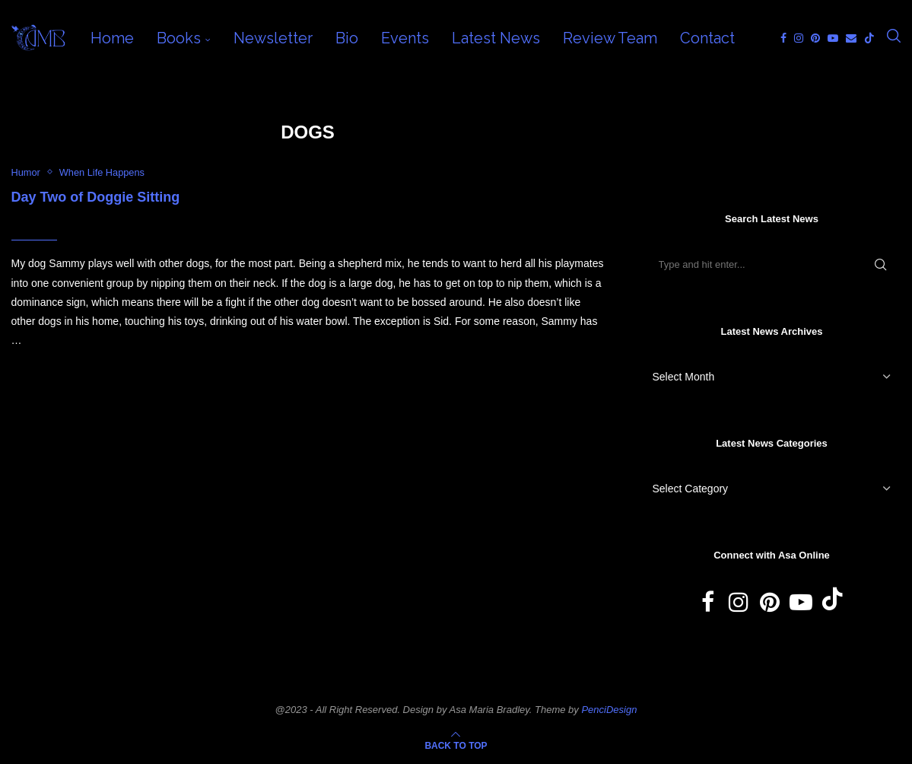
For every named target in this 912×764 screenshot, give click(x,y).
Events (405, 38)
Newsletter (273, 38)
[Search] (893, 38)
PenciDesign (609, 709)
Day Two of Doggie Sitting (95, 197)
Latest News (496, 38)
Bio (346, 38)
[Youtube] (833, 38)
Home (112, 38)
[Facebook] (783, 38)
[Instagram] (798, 38)
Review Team (610, 38)
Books (179, 38)
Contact (707, 38)
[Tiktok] (869, 38)
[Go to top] (455, 745)
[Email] (851, 38)
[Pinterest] (815, 38)
